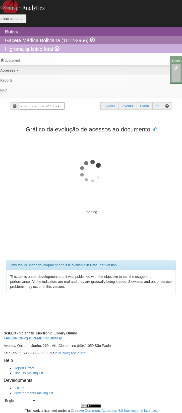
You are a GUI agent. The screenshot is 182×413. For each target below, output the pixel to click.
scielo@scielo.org (71, 353)
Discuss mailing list (28, 373)
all (157, 106)
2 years (127, 106)
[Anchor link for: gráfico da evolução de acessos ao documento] (153, 129)
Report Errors (24, 368)
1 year (144, 106)
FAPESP (10, 338)
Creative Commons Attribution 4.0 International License (113, 411)
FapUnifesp (52, 338)
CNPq (23, 338)
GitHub (19, 388)
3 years (109, 106)
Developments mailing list (33, 393)
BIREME (35, 338)
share (176, 60)
